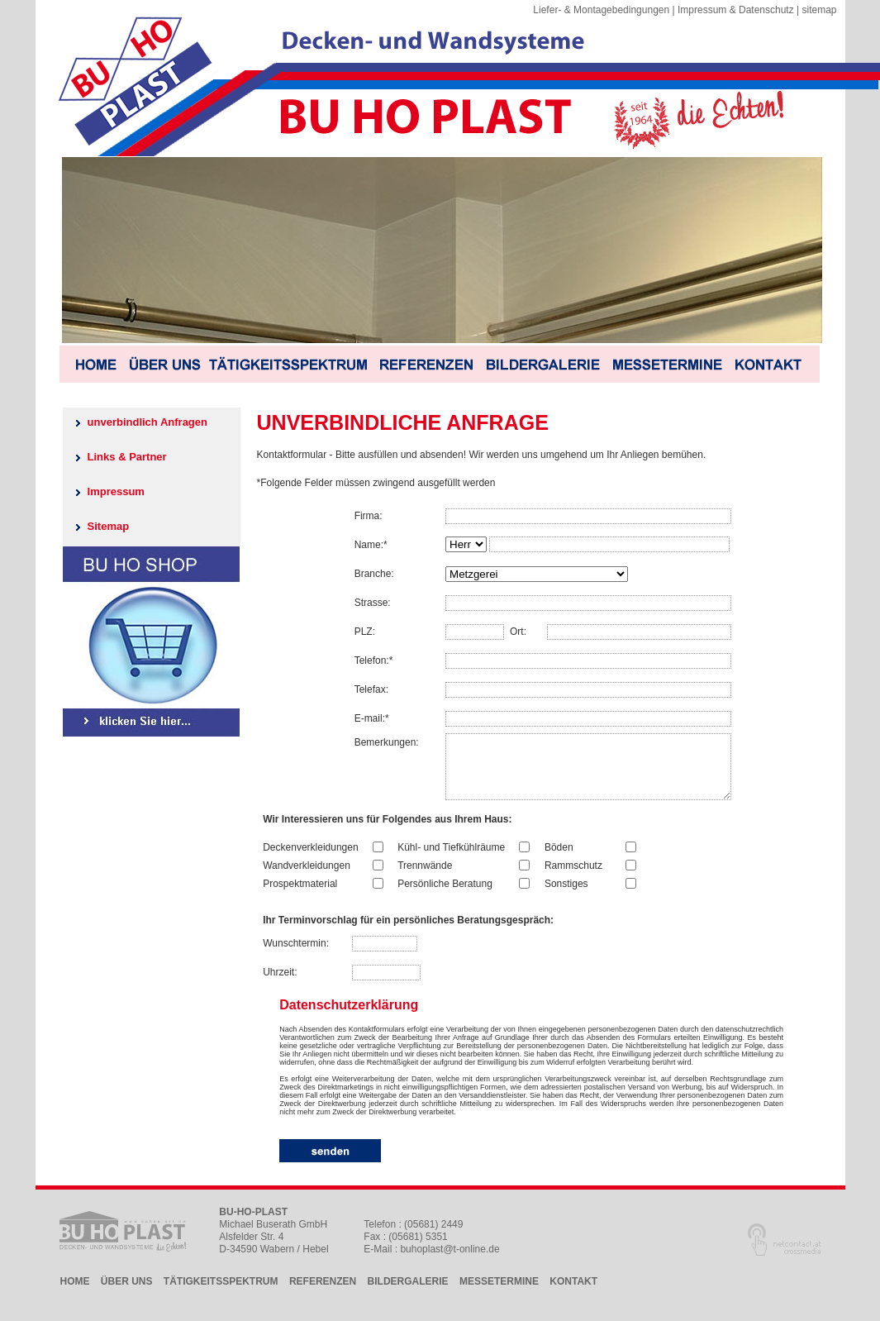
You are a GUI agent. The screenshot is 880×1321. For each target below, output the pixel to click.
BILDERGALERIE (408, 1294)
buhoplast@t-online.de (449, 1261)
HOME (75, 1294)
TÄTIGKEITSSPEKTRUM (221, 1294)
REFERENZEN (322, 1294)
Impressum (116, 491)
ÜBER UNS (127, 1294)
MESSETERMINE (499, 1294)
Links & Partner (127, 457)
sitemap (819, 10)
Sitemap (109, 526)
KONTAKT (573, 1294)
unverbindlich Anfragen (147, 422)
